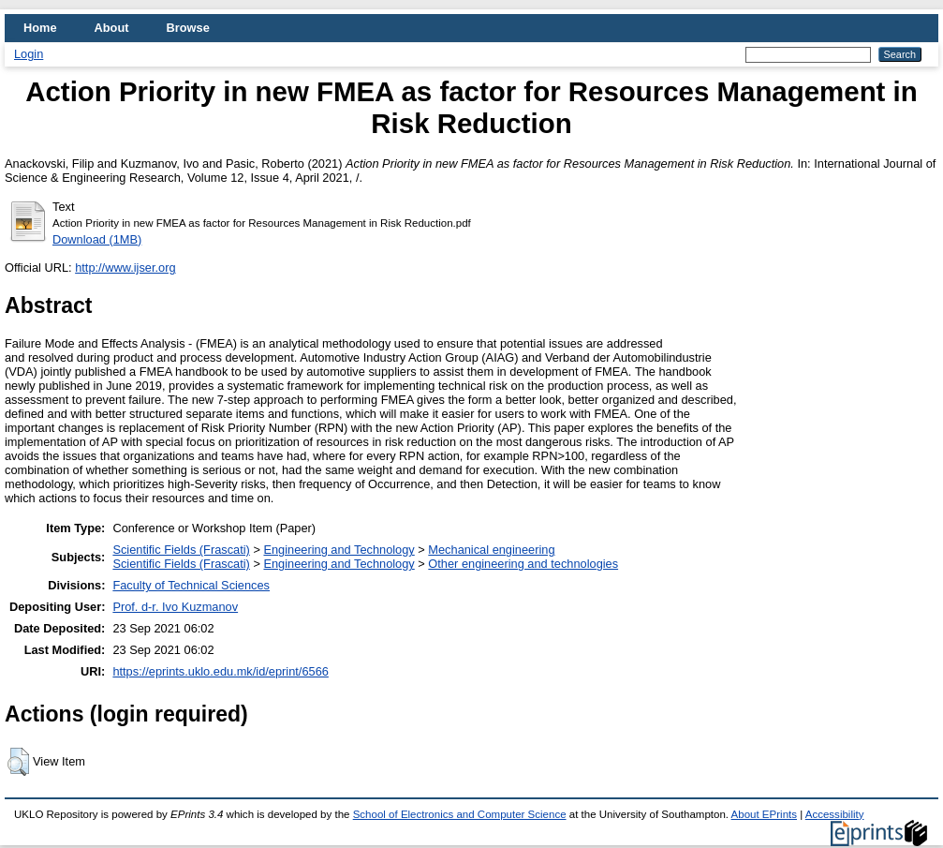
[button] (18, 762)
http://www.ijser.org (125, 267)
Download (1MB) (96, 239)
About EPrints (764, 814)
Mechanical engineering (491, 550)
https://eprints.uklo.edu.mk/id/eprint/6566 (220, 671)
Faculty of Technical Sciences (191, 585)
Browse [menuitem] (188, 28)
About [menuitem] (112, 28)
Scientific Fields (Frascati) (180, 550)
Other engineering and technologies (523, 564)
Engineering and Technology (338, 550)
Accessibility (834, 814)
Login (28, 54)
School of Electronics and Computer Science (460, 814)
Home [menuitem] (40, 28)
